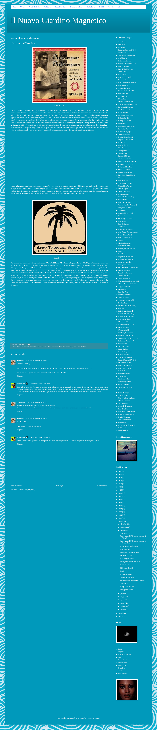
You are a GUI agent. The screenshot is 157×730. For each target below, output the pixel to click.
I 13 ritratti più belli (126, 568)
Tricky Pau (21, 384)
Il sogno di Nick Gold (127, 587)
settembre (124, 533)
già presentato (103, 263)
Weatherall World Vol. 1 (125, 53)
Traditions (47, 7)
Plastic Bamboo (123, 112)
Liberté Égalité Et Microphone (128, 232)
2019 (120, 493)
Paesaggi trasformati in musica (130, 562)
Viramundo (121, 216)
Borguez (120, 652)
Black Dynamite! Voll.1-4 (126, 248)
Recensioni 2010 (67, 346)
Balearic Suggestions (125, 352)
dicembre (124, 524)
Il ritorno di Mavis (126, 574)
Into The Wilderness (124, 295)
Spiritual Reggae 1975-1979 (127, 360)
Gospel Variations (123, 409)
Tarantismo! (122, 289)
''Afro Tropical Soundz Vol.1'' (54, 278)
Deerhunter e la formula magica (130, 552)
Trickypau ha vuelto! (126, 590)
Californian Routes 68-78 (126, 341)
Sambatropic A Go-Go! (125, 387)
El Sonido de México (125, 406)
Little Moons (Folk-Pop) (126, 314)
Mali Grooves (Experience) (127, 83)
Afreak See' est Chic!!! (125, 102)
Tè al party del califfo (127, 558)
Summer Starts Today (125, 357)
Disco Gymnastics (124, 148)
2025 (120, 474)
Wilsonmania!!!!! (123, 330)
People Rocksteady (124, 110)
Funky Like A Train (124, 368)
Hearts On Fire (123, 349)
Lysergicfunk (122, 665)
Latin (49, 346)
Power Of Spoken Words (126, 414)
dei (29, 273)
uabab (120, 671)
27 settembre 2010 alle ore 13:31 (39, 437)
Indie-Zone (91, 7)
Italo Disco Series (123, 180)
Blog (14, 7)
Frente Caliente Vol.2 (125, 235)
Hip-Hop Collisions (124, 363)
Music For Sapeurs (124, 80)
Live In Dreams (125, 549)
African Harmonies (124, 401)
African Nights (123, 189)
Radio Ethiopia (123, 93)
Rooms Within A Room (125, 259)
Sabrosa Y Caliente (124, 170)
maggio (123, 597)
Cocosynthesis (122, 96)
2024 (120, 478)
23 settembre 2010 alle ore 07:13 (39, 384)
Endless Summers (124, 354)
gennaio (123, 609)
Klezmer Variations (124, 322)
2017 (120, 499)
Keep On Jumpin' (123, 224)
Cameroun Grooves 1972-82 (127, 50)
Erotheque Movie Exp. (125, 164)
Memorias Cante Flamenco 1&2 (128, 281)
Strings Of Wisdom (124, 88)
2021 (120, 487)
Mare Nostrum (122, 395)
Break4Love (122, 254)
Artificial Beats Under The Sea (128, 338)
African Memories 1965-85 (127, 284)
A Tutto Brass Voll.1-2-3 (126, 325)
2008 (120, 616)
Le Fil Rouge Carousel (125, 311)
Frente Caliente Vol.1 (125, 238)
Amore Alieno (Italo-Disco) (127, 306)
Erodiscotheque (123, 303)
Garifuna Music (123, 403)
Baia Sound (122, 221)
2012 (120, 515)
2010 (120, 521)
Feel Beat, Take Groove (125, 333)
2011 (120, 518)
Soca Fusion (122, 42)
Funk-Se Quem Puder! (125, 77)
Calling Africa (122, 151)
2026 (120, 471)
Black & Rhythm (60, 7)
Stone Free (121, 668)
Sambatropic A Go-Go (125, 218)
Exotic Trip (121, 251)
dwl (63, 105)
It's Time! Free (122, 428)
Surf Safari (121, 227)
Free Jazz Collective (124, 654)
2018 (120, 496)
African (22, 7)
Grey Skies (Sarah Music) (126, 175)
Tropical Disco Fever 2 (125, 137)
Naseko (83, 718)
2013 (120, 512)
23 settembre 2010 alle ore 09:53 (36, 402)
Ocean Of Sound (123, 297)
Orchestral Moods (124, 156)
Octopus (120, 240)
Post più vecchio (102, 486)
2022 (120, 484)
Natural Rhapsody (124, 278)
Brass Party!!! (122, 47)
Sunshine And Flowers (125, 229)
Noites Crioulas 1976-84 (126, 91)
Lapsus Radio (122, 663)
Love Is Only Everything (126, 197)
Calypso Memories (124, 286)
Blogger (97, 718)
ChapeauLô (123, 584)
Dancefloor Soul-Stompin (126, 412)
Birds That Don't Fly (124, 246)
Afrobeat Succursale (124, 243)
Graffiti (101, 7)
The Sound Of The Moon (126, 316)
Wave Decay (122, 308)
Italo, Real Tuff (123, 145)
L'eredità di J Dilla (126, 555)
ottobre (123, 530)
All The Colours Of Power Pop (128, 267)
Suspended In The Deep (125, 257)
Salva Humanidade (124, 134)
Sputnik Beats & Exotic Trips (127, 104)
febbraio (123, 606)
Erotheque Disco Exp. (125, 167)
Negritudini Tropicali (127, 577)
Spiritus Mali (122, 72)
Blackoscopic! (122, 422)
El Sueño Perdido (123, 118)
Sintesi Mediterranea (124, 61)
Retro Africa (76, 346)
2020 (120, 490)
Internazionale (122, 660)
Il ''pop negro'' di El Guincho (129, 546)
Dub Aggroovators (124, 265)
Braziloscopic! (122, 344)
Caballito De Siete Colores (126, 55)
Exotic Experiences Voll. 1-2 (127, 161)
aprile (123, 600)
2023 (120, 481)
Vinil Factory (122, 673)
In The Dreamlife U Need (126, 425)
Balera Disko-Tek (123, 66)
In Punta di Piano (123, 371)
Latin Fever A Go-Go (125, 365)
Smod (122, 571)
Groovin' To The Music (125, 69)
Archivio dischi (25, 346)
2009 (120, 613)
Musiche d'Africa (57, 346)
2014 (120, 509)
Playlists (111, 7)
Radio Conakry (123, 85)
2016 (120, 502)
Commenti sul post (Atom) (26, 490)
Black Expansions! (124, 374)
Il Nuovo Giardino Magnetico (58, 20)
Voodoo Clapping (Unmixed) (127, 205)
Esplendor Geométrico (125, 335)
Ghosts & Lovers (123, 346)
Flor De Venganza (124, 417)
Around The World (35, 346)
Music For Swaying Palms (126, 398)
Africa (18, 346)
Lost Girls (121, 142)
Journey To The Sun (124, 121)
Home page (59, 486)
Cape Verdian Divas (124, 420)
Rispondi (20, 376)
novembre (124, 527)
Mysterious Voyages (124, 132)
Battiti (120, 649)
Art (119, 7)
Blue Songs (121, 178)
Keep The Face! (123, 292)
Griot (119, 657)
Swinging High (123, 153)
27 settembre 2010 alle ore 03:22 (36, 418)
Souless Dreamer (123, 276)
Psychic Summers (124, 270)
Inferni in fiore (125, 565)
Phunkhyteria (122, 58)
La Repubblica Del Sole (125, 213)
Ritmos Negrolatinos (124, 382)
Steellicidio (121, 123)
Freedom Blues (123, 431)
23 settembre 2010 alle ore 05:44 (36, 360)
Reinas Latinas (123, 390)
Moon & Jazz (122, 376)
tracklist (57, 105)
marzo (123, 603)
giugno (123, 594)
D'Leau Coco (122, 99)
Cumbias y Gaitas (123, 379)
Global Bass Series (124, 191)
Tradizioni (84, 346)
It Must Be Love (123, 194)
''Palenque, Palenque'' (39, 268)
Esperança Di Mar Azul (125, 107)
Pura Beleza (122, 74)
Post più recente (16, 486)
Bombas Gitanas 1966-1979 (127, 64)
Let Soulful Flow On (124, 129)
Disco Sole (121, 44)
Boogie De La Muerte (125, 208)
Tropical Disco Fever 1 (125, 140)
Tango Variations (123, 327)
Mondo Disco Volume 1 (125, 186)
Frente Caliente (34, 7)
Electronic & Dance (76, 7)
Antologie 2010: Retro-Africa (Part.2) (132, 580)
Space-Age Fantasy (124, 159)
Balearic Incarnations (125, 172)
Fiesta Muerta (122, 200)
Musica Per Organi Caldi (126, 300)
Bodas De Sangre (123, 392)
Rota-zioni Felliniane (125, 319)
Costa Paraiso (122, 210)
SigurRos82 (21, 360)
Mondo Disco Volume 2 (125, 183)
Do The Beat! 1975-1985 (126, 115)
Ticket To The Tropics (125, 202)
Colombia (45, 346)
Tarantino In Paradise (125, 273)
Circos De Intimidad (124, 262)
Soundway (104, 125)
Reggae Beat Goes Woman (126, 126)
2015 (120, 506)
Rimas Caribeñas (123, 384)
